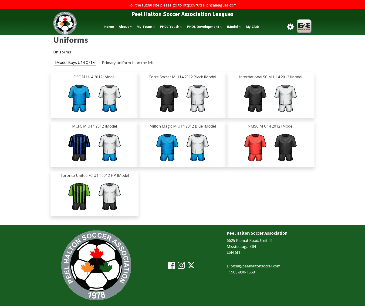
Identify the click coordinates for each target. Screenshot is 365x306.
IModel (234, 26)
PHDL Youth (171, 26)
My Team (146, 26)
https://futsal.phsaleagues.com (210, 5)
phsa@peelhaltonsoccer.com (255, 266)
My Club (252, 26)
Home (109, 26)
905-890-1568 (243, 272)
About (125, 26)
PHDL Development (204, 26)
